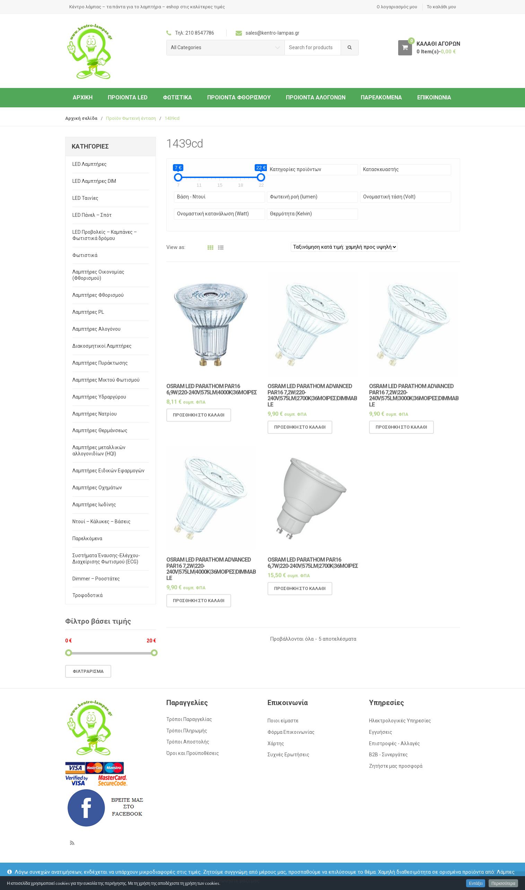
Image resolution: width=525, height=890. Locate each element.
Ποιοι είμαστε (283, 720)
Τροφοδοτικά (87, 595)
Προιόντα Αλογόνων (315, 97)
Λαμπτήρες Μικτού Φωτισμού (106, 380)
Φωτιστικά (177, 97)
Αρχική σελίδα (81, 118)
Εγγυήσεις (380, 732)
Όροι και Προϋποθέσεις (192, 753)
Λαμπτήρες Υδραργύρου (99, 397)
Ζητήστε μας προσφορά (395, 766)
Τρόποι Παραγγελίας (189, 719)
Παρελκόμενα (381, 97)
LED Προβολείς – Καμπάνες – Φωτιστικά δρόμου (104, 235)
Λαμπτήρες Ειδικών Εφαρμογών (108, 470)
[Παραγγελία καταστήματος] (344, 247)
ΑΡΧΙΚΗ (83, 97)
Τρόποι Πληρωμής (186, 730)
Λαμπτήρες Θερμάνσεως (100, 430)
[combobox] (313, 47)
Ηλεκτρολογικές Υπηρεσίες (400, 720)
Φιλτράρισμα (88, 671)
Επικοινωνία (434, 97)
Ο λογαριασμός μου (397, 6)
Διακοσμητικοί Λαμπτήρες (102, 346)
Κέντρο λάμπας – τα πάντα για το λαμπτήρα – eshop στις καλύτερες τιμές (147, 6)
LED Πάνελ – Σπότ (92, 215)
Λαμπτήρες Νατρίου (94, 414)
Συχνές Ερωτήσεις (288, 754)
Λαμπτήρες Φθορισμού (98, 295)
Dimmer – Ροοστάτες (96, 578)
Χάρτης (276, 743)
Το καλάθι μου (441, 6)
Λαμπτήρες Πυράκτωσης (100, 363)
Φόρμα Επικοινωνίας (291, 732)
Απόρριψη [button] (506, 881)
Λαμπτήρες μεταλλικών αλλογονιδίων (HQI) (98, 450)
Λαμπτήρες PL (88, 312)
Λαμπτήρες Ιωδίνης (94, 504)
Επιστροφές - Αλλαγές (394, 743)
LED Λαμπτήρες (89, 164)
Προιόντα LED (128, 97)
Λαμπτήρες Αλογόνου (96, 329)
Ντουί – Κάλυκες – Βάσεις (101, 521)
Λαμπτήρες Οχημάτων (97, 487)
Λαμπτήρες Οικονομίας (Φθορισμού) (98, 275)
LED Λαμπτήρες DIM (94, 181)
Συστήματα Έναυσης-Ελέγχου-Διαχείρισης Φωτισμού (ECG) (106, 558)
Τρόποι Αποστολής (187, 742)
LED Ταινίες (85, 198)
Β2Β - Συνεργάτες (388, 754)
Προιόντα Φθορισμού (239, 97)
